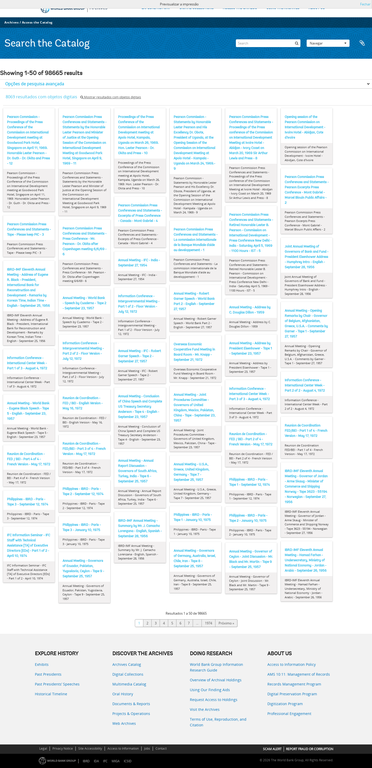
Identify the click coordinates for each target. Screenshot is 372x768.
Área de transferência (362, 43)
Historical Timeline (51, 693)
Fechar (365, 4)
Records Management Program (294, 684)
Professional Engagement (289, 713)
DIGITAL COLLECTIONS (197, 8)
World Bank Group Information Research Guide (216, 667)
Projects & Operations (131, 713)
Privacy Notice (62, 748)
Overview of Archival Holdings (216, 679)
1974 (208, 623)
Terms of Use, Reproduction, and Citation (218, 722)
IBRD (86, 761)
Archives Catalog (126, 664)
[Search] (268, 43)
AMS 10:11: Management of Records (298, 674)
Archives (11, 22)
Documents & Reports (131, 703)
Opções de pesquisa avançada (34, 84)
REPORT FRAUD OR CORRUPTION (309, 749)
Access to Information (123, 748)
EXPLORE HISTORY (156, 8)
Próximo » (226, 623)
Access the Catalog (37, 22)
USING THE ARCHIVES (282, 8)
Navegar (328, 43)
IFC (105, 761)
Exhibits (42, 664)
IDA (96, 761)
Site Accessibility (90, 748)
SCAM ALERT (272, 749)
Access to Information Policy (291, 664)
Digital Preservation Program (292, 693)
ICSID (127, 761)
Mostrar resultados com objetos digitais (110, 97)
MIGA (116, 761)
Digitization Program (285, 703)
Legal (43, 748)
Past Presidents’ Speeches (57, 684)
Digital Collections (127, 674)
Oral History (122, 693)
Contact (161, 748)
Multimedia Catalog (129, 684)
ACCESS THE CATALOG (240, 8)
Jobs (147, 748)
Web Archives (124, 723)
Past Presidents (48, 674)
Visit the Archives (205, 709)
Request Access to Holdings (213, 699)
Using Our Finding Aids (210, 689)
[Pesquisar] (296, 43)
